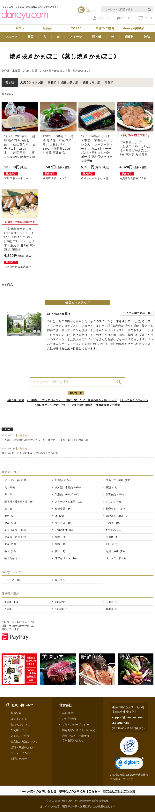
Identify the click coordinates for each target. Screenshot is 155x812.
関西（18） (61, 544)
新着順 (52, 82)
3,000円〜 (60, 601)
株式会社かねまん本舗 (94, 178)
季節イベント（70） (66, 558)
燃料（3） (10, 515)
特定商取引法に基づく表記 (78, 730)
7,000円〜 (10, 608)
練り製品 (31, 70)
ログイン (101, 18)
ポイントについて (21, 753)
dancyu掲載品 (133, 28)
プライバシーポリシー (75, 724)
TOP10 (76, 28)
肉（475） (10, 487)
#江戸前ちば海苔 (82, 404)
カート (145, 18)
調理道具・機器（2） (118, 515)
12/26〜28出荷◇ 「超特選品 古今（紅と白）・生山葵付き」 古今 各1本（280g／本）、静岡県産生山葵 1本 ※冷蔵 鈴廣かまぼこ (20, 148)
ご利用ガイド (19, 730)
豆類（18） (112, 487)
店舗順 (109, 82)
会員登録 (16, 713)
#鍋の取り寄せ (15, 400)
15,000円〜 (112, 608)
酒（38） (9, 508)
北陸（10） (112, 544)
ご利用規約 (69, 718)
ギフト (20, 28)
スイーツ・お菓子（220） (70, 501)
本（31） (60, 515)
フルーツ (11, 36)
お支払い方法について (24, 741)
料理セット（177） (117, 508)
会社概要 (67, 713)
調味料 (129, 36)
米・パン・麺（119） (16, 480)
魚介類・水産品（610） (68, 487)
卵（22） (9, 494)
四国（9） (61, 551)
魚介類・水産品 (11, 70)
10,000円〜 (61, 608)
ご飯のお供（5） (64, 529)
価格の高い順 (91, 82)
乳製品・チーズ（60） (68, 494)
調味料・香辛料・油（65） (19, 501)
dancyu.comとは (21, 724)
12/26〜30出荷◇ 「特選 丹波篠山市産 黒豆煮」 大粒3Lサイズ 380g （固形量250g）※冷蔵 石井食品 (58, 144)
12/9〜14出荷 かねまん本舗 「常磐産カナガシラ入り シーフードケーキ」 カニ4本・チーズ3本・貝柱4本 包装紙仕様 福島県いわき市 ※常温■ (97, 148)
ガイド (123, 18)
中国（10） (10, 551)
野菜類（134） (63, 480)
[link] (129, 764)
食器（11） (10, 522)
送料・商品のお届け (23, 747)
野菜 (30, 36)
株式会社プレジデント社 (119, 791)
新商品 (47, 28)
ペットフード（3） (116, 558)
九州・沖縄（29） (116, 551)
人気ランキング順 (31, 82)
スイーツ (76, 36)
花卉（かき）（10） (15, 529)
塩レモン (60, 580)
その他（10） (113, 522)
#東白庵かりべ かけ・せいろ (52, 404)
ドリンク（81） (115, 501)
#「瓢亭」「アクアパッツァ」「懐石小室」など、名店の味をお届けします (72, 400)
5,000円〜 (111, 601)
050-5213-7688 (120, 722)
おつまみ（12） (115, 529)
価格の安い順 (69, 82)
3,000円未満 (11, 601)
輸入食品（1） (12, 558)
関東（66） (61, 537)
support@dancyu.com (127, 717)
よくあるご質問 (20, 735)
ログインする (19, 718)
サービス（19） (64, 522)
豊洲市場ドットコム (16, 178)
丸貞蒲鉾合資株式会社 (133, 178)
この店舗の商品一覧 (138, 313)
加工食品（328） (115, 494)
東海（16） (10, 544)
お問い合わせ (19, 758)
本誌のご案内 (105, 28)
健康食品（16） (64, 508)
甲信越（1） (113, 537)
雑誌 (147, 36)
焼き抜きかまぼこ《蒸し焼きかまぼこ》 (67, 70)
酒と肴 (96, 36)
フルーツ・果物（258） (119, 480)
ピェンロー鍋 (12, 580)
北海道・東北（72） (15, 537)
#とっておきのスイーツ (134, 400)
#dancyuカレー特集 (107, 404)
